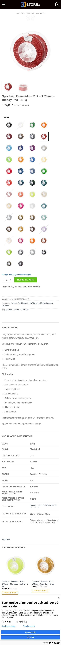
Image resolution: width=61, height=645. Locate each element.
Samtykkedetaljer (8, 626)
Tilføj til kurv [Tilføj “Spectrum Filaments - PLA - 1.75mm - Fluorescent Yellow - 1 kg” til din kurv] (10, 592)
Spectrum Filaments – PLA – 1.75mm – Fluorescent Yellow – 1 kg (15, 584)
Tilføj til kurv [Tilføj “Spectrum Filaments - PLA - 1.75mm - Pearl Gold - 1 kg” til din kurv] (40, 590)
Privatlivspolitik (29, 626)
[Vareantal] (7, 279)
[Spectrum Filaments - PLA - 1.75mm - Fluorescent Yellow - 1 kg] (15, 565)
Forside (19, 13)
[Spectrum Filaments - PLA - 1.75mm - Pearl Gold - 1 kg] (45, 565)
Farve (6, 117)
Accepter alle (30, 632)
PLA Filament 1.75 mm (37, 303)
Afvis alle (30, 637)
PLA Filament (23, 303)
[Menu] (3, 4)
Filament (13, 303)
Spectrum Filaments (35, 13)
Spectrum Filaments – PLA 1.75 (17, 310)
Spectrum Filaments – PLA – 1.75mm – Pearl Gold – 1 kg (43, 583)
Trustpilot (6, 540)
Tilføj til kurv (26, 280)
